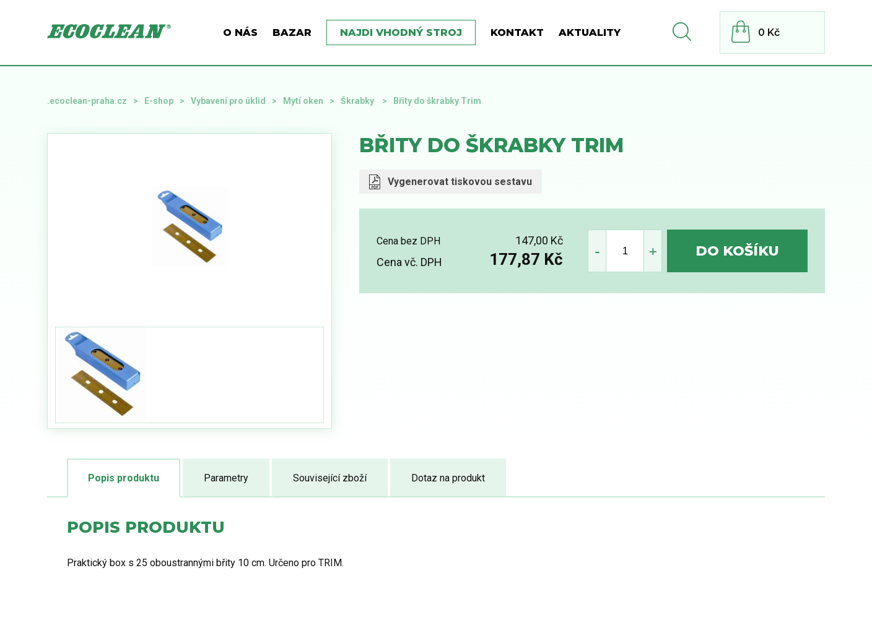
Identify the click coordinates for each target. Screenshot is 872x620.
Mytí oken (303, 101)
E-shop (158, 101)
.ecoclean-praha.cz (87, 101)
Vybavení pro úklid (228, 101)
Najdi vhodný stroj (401, 32)
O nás (240, 32)
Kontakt (517, 32)
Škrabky (358, 101)
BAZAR (292, 32)
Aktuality (590, 32)
